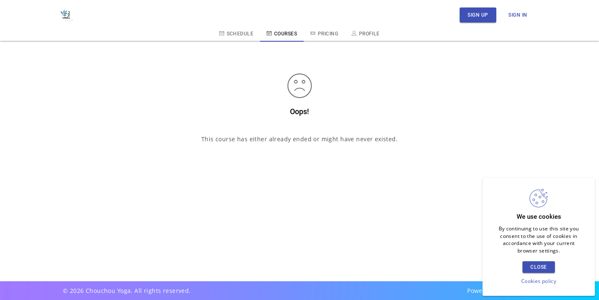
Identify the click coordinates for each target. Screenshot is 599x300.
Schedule (236, 33)
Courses (282, 33)
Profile (365, 33)
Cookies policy (538, 281)
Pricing (324, 33)
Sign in (517, 15)
